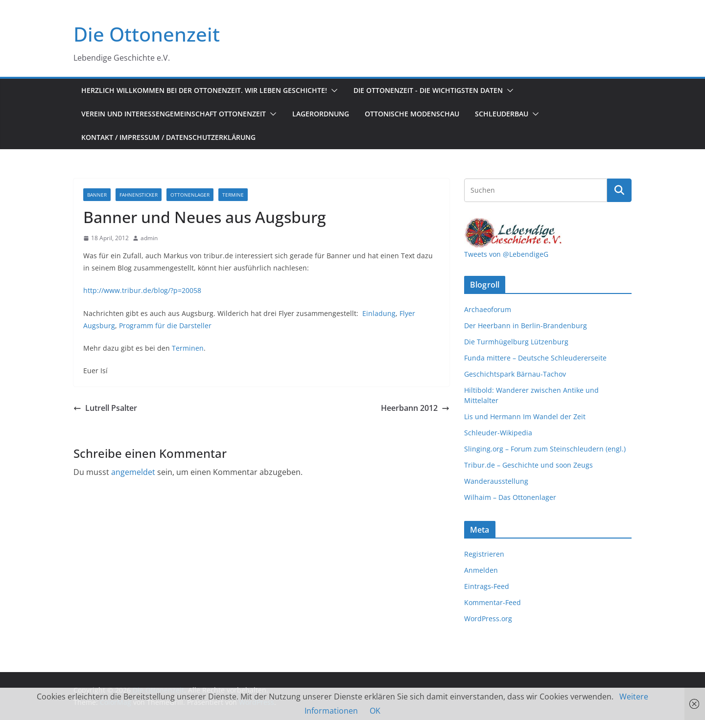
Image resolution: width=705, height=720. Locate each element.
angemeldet (133, 472)
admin (149, 238)
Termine (233, 194)
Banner (97, 194)
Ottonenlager (190, 194)
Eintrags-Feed (486, 586)
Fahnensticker (138, 194)
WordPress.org (488, 618)
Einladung (379, 313)
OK (375, 710)
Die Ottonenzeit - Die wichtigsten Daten (428, 90)
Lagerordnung (320, 113)
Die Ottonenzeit (146, 34)
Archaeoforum (487, 309)
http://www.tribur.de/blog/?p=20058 (142, 290)
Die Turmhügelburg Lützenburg (516, 341)
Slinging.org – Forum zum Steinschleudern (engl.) (545, 448)
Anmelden (481, 570)
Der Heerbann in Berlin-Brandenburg (525, 325)
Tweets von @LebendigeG (506, 254)
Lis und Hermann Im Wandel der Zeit (525, 416)
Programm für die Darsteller (165, 325)
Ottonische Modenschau (412, 113)
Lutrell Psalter (105, 408)
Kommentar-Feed (492, 602)
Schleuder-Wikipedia (498, 432)
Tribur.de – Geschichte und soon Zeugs (528, 465)
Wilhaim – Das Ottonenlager (510, 497)
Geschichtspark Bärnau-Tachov (515, 374)
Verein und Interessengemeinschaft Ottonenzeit (173, 113)
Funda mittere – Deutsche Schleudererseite (535, 357)
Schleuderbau (501, 113)
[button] (332, 90)
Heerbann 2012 (415, 408)
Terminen (188, 348)
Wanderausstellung (496, 481)
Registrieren (484, 554)
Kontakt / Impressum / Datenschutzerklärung (168, 137)
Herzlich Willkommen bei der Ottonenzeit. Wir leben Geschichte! (204, 90)
